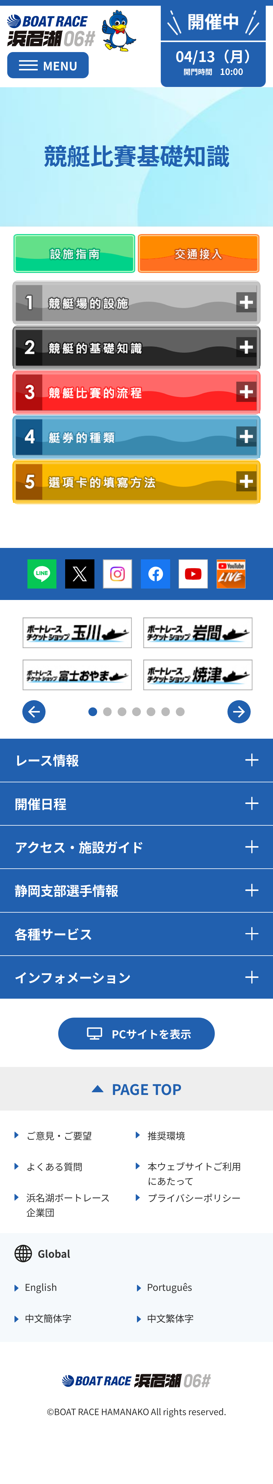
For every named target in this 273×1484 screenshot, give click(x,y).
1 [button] (92, 711)
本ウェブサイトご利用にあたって (194, 1172)
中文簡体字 (48, 1318)
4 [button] (136, 711)
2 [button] (107, 711)
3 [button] (122, 711)
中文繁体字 (170, 1318)
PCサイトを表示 (151, 1033)
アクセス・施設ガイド (136, 846)
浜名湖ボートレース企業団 (68, 1204)
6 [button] (165, 711)
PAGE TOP (147, 1088)
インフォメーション (136, 977)
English (41, 1287)
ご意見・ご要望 (59, 1135)
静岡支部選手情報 (136, 890)
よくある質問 (54, 1166)
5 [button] (151, 711)
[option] (138, 653)
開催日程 (136, 803)
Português (169, 1287)
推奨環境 (166, 1135)
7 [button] (180, 711)
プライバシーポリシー (194, 1197)
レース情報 (136, 759)
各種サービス (136, 933)
